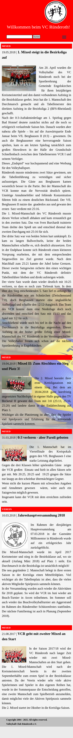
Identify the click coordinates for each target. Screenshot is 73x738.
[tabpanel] (36, 201)
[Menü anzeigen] (64, 37)
